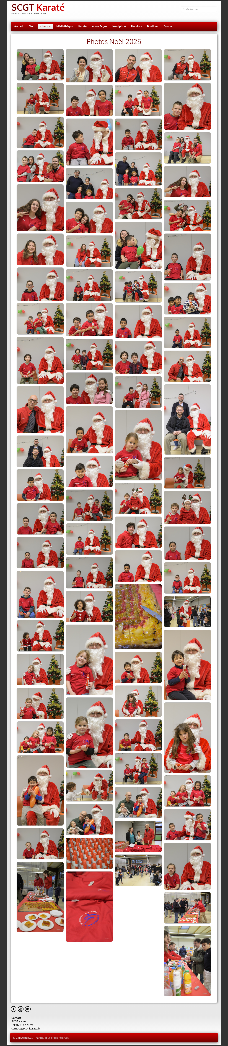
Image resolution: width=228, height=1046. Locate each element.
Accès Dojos (99, 26)
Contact (168, 26)
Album (45, 26)
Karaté (82, 26)
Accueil (18, 26)
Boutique (152, 26)
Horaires (136, 26)
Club (31, 26)
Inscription (119, 26)
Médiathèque (64, 26)
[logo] (38, 9)
